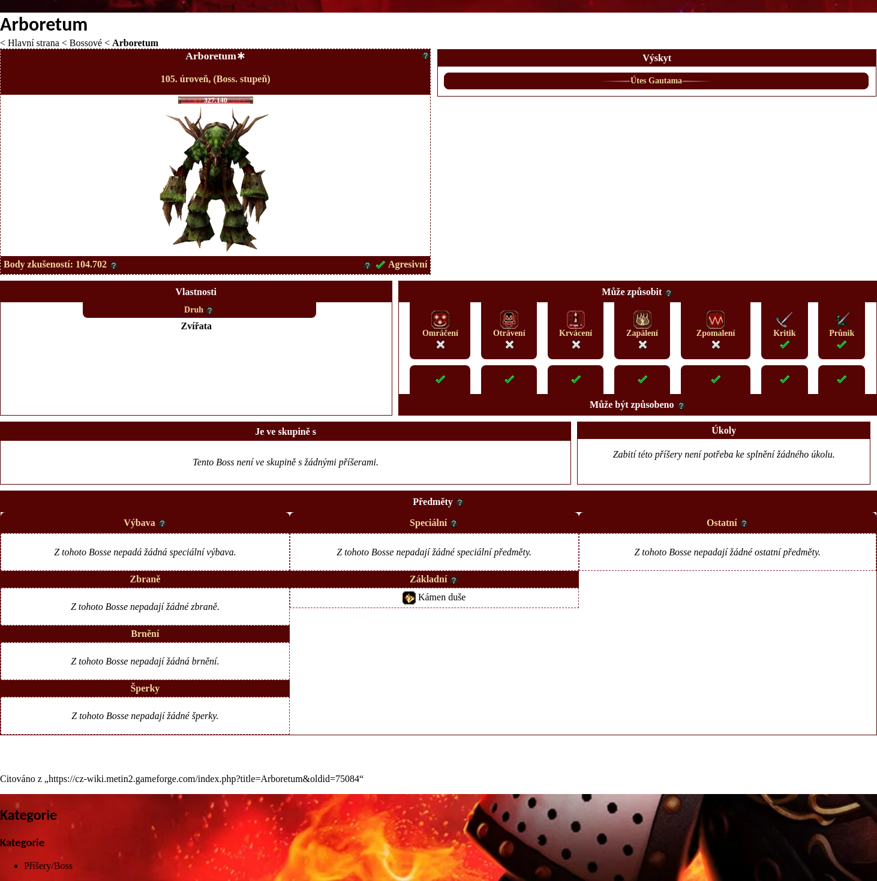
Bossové (86, 43)
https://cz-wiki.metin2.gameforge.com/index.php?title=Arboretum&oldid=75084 (204, 779)
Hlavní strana (33, 43)
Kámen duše (442, 596)
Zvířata (196, 326)
